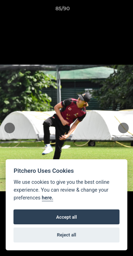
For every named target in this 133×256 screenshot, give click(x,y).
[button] (107, 10)
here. (48, 198)
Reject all (66, 235)
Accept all (66, 217)
